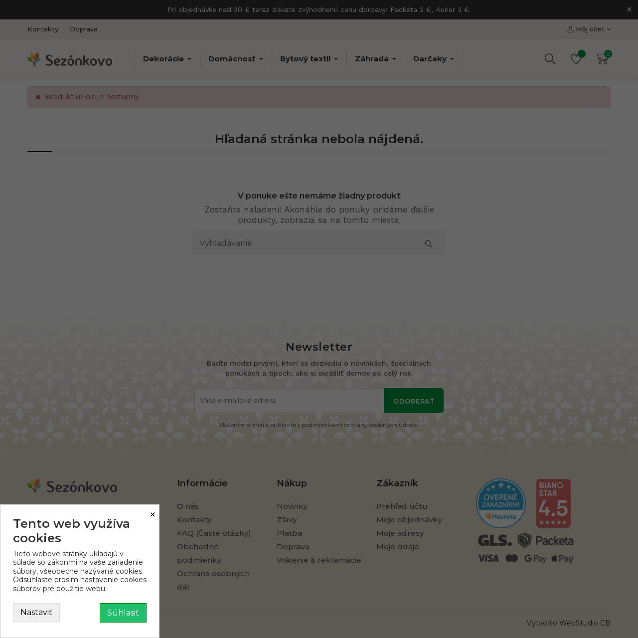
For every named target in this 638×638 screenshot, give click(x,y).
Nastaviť (36, 612)
